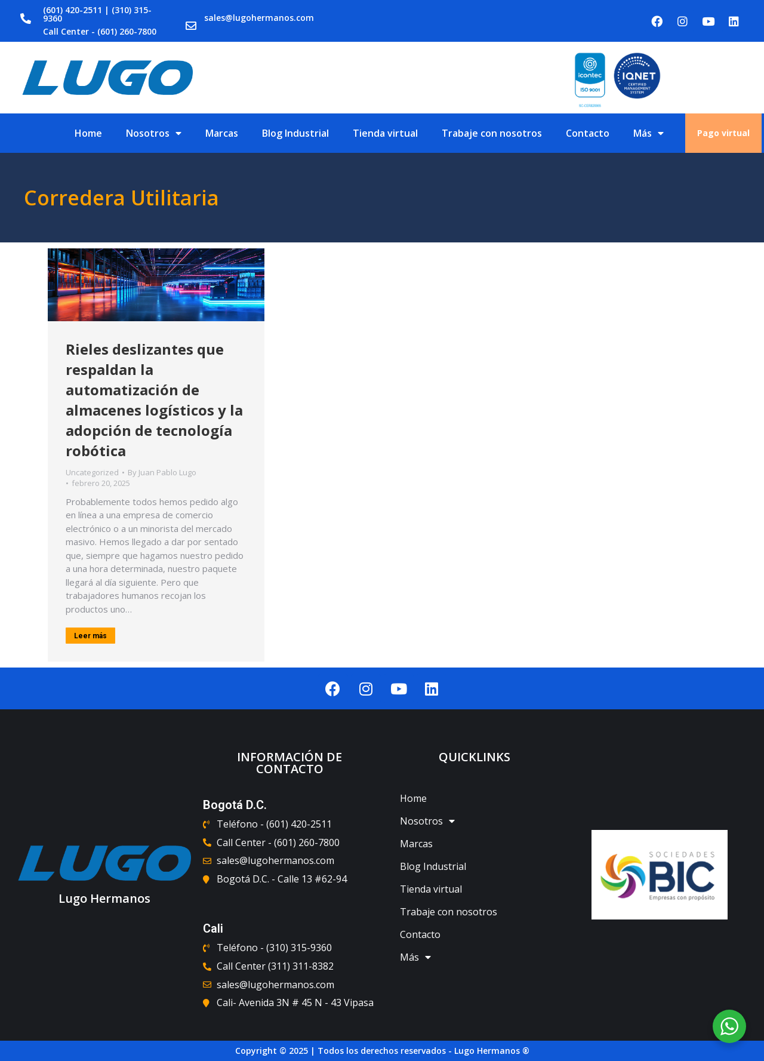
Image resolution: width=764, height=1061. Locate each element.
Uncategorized (92, 472)
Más (648, 133)
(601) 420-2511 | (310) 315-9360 (97, 14)
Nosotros (153, 133)
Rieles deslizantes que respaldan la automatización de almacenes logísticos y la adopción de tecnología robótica (154, 399)
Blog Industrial (295, 133)
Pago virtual (723, 133)
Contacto (587, 133)
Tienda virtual (385, 133)
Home (88, 133)
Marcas (221, 133)
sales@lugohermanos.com (259, 17)
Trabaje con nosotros (492, 133)
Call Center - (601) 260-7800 (99, 31)
